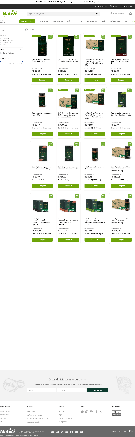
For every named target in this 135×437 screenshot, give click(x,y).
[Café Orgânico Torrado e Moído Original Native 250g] (68, 57)
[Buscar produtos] (97, 14)
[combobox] (63, 14)
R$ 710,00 (19, 62)
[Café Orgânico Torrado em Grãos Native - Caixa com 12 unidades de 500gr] (68, 111)
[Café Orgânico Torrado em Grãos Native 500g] (42, 57)
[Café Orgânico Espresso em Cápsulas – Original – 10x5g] (121, 111)
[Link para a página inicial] (26, 28)
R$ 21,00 (12, 62)
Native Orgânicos (9, 51)
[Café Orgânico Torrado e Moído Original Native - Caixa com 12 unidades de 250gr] (95, 57)
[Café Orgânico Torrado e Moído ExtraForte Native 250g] (121, 57)
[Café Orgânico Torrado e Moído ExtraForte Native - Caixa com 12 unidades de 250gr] (95, 111)
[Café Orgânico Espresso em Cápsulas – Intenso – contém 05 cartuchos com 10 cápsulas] (42, 217)
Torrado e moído (8, 39)
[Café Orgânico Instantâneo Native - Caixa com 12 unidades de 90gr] (121, 164)
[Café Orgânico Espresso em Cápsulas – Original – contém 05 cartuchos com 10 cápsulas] (95, 217)
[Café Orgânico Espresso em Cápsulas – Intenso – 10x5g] (68, 164)
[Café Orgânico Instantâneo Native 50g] (95, 164)
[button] (128, 6)
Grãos (5, 43)
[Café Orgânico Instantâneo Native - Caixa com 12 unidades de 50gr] (121, 217)
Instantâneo (7, 41)
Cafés (32, 28)
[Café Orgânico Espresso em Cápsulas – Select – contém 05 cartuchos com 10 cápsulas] (68, 217)
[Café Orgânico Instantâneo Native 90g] (42, 111)
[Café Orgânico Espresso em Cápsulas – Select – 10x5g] (42, 164)
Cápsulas (6, 37)
